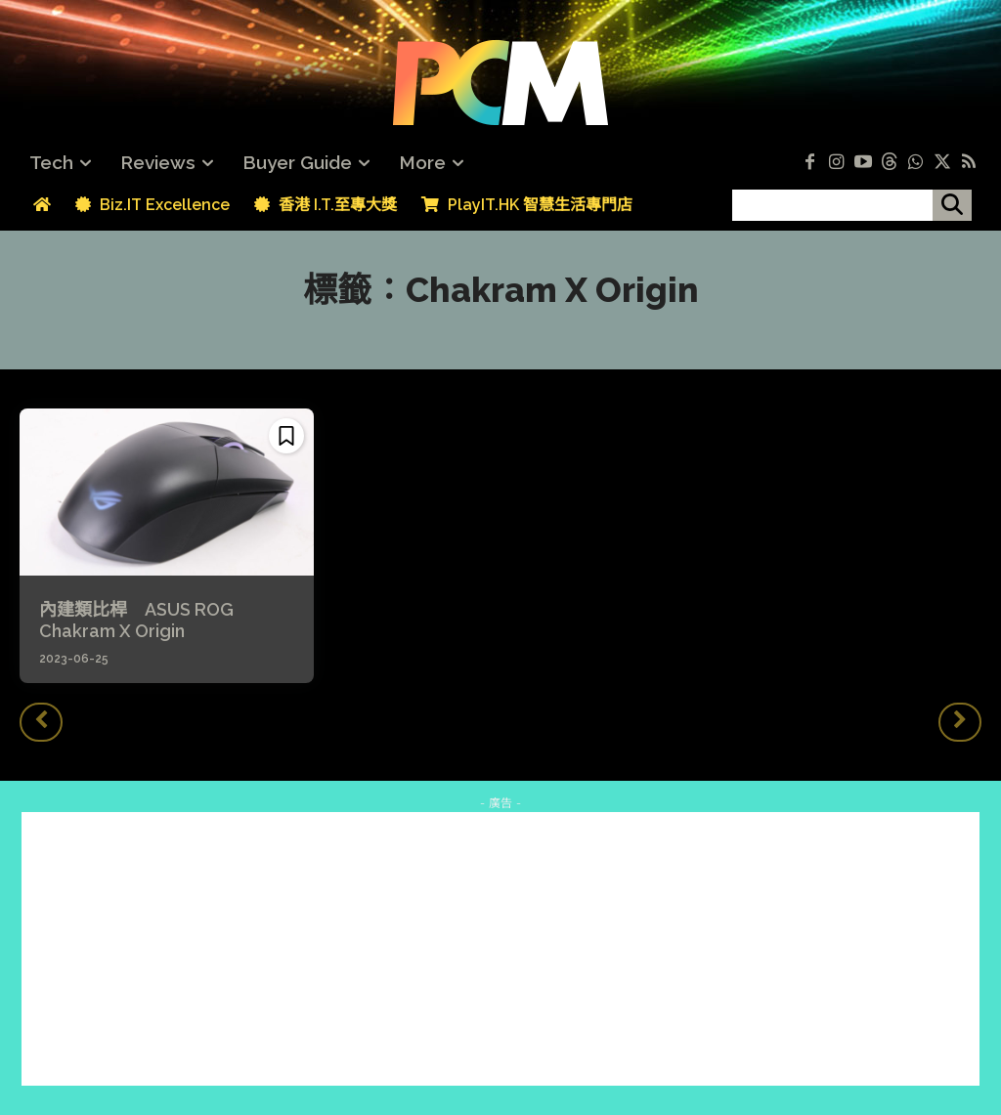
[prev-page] (41, 722)
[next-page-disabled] (959, 722)
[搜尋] (952, 205)
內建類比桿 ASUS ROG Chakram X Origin (136, 620)
